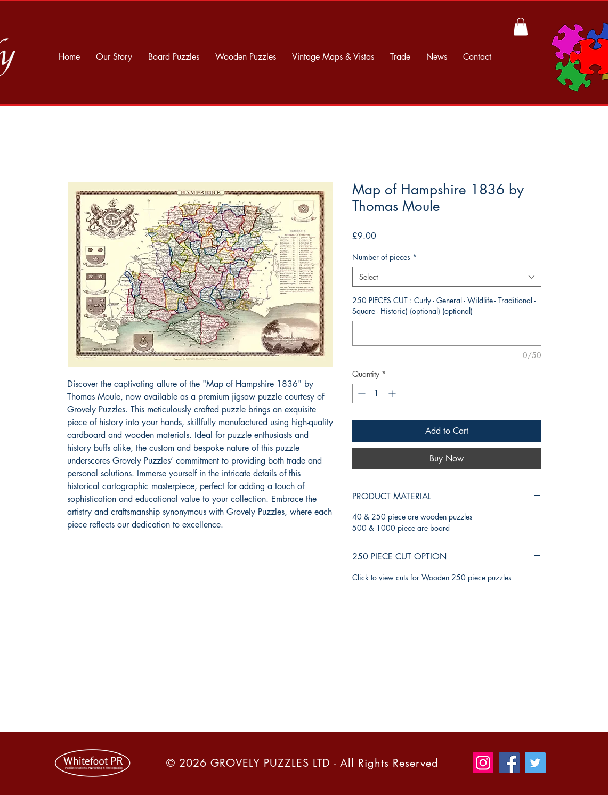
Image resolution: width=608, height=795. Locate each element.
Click (360, 577)
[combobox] (446, 277)
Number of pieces (384, 257)
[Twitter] (535, 762)
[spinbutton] (376, 393)
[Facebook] (509, 762)
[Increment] (393, 393)
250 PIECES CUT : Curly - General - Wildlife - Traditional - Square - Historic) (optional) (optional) (444, 305)
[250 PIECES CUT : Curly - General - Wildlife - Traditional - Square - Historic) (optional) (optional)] (447, 333)
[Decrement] (360, 393)
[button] (520, 26)
